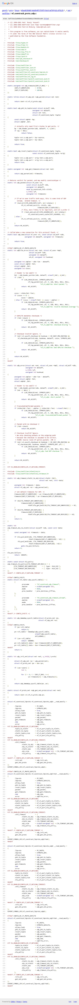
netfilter (6, 13)
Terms (25, 1002)
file (46, 19)
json (75, 1002)
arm (11, 10)
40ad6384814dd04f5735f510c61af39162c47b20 (42, 10)
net (69, 10)
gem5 (4, 10)
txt (70, 1002)
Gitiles (13, 1002)
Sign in (74, 3)
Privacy (18, 1002)
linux (17, 10)
